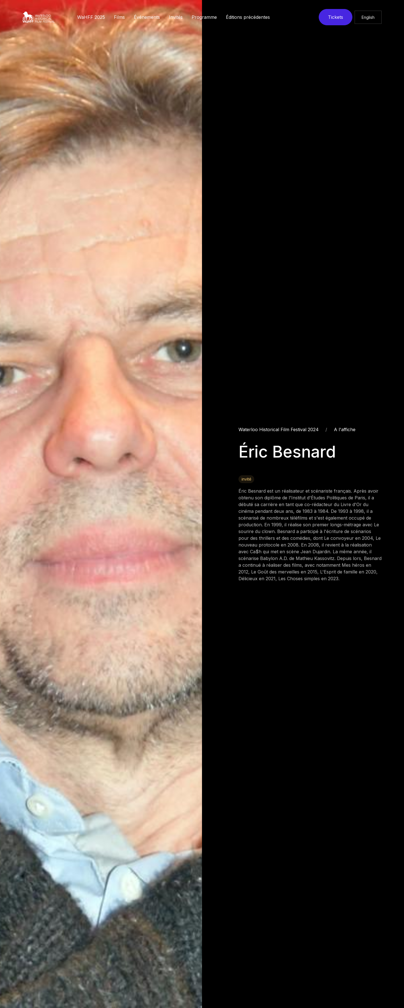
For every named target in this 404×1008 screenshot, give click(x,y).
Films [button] (119, 17)
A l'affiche (344, 429)
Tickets (335, 17)
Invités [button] (176, 17)
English (368, 17)
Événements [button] (147, 17)
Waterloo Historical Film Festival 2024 (278, 429)
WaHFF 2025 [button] (91, 17)
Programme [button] (204, 17)
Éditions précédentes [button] (248, 17)
